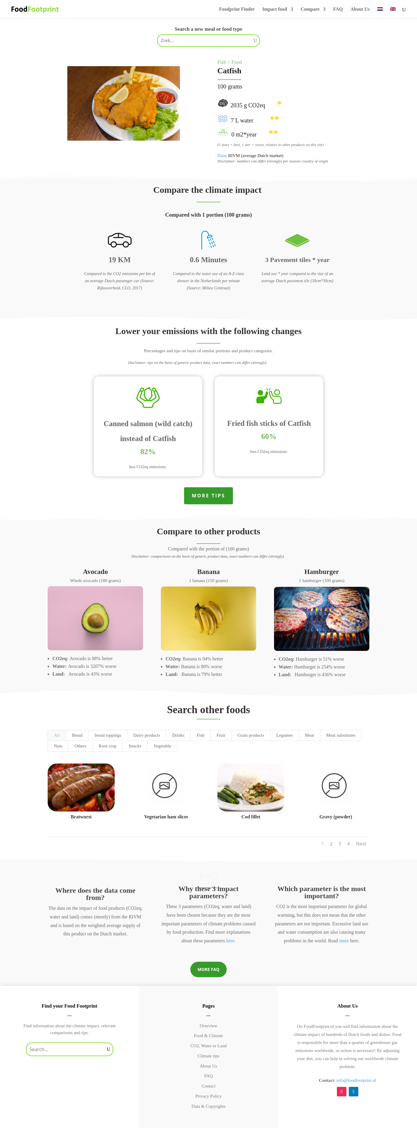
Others (80, 746)
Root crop (107, 746)
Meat (309, 735)
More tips (208, 495)
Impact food (274, 9)
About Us (360, 9)
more (344, 940)
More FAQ (208, 969)
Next (361, 843)
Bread (77, 735)
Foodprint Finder (237, 9)
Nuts (58, 746)
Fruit (221, 735)
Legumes (284, 735)
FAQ (338, 9)
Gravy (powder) (335, 816)
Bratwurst (81, 816)
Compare (310, 9)
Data (221, 155)
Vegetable (162, 746)
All (57, 735)
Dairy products (146, 735)
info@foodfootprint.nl (356, 1080)
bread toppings (108, 735)
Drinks (178, 735)
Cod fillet (251, 816)
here (230, 940)
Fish (200, 735)
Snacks (135, 746)
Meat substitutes (341, 735)
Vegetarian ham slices (166, 816)
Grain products (250, 735)
